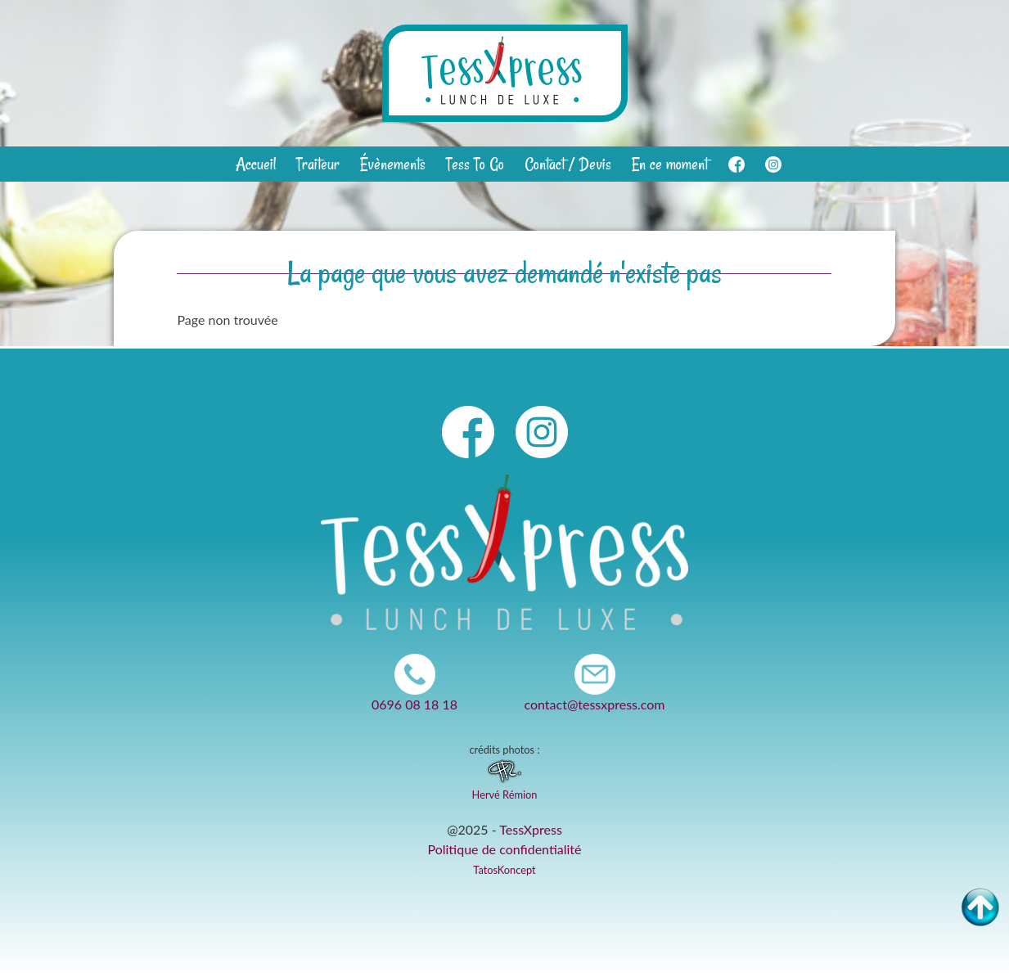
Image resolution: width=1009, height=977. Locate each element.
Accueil (256, 164)
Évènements (393, 164)
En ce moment (670, 164)
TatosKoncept (504, 869)
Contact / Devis (568, 164)
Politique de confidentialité (505, 849)
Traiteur (318, 164)
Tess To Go (475, 164)
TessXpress (530, 829)
